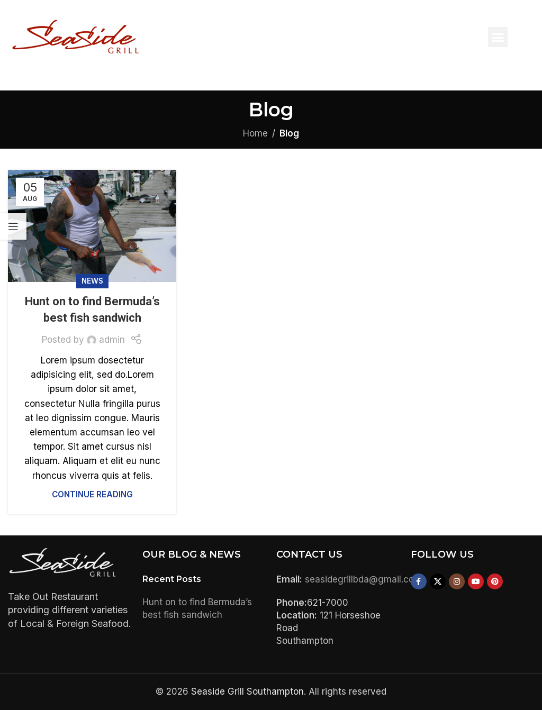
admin (112, 339)
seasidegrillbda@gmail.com (363, 579)
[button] (498, 37)
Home (255, 133)
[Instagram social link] (457, 581)
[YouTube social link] (476, 581)
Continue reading (92, 494)
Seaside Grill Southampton (247, 691)
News (92, 281)
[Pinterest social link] (495, 581)
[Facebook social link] (419, 581)
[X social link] (438, 581)
